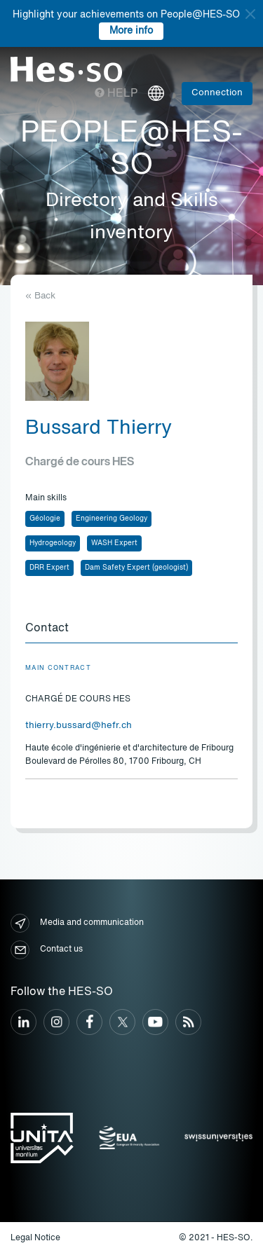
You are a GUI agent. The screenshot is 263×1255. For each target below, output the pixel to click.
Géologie (44, 518)
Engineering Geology (111, 518)
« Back (40, 296)
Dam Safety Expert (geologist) (136, 567)
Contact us (47, 949)
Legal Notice (35, 1238)
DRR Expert (49, 567)
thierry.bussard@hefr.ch (78, 725)
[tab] (131, 629)
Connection (217, 92)
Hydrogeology (52, 543)
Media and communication (77, 923)
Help (116, 94)
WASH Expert (114, 543)
